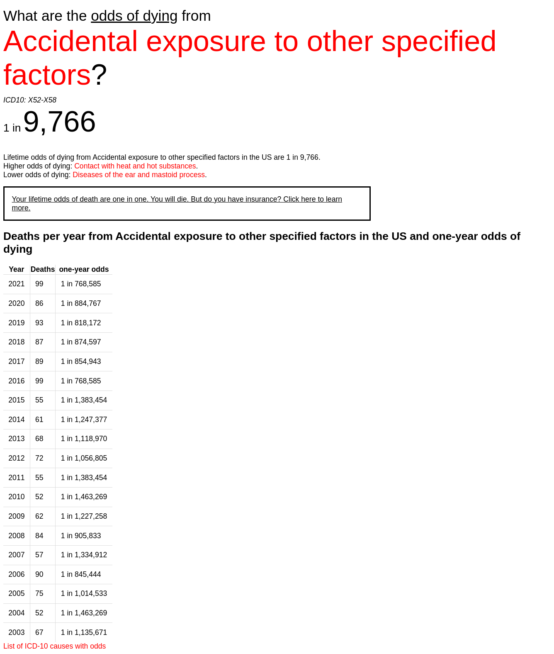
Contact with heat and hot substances (135, 166)
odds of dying (134, 15)
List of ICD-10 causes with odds (54, 646)
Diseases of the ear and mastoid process (139, 175)
